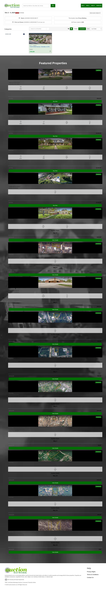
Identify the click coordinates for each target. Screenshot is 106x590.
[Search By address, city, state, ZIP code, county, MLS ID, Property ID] (53, 5)
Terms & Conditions (92, 574)
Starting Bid (11, 237)
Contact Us (90, 577)
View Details (55, 240)
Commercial (98, 208)
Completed (82, 28)
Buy (83, 5)
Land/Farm (98, 70)
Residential (98, 105)
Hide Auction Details (95, 13)
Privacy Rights (91, 571)
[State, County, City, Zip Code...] (38, 5)
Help (93, 5)
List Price (11, 98)
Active (75, 28)
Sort (88, 28)
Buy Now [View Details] (55, 101)
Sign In (98, 5)
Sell (87, 5)
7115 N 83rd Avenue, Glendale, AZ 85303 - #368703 (43, 46)
